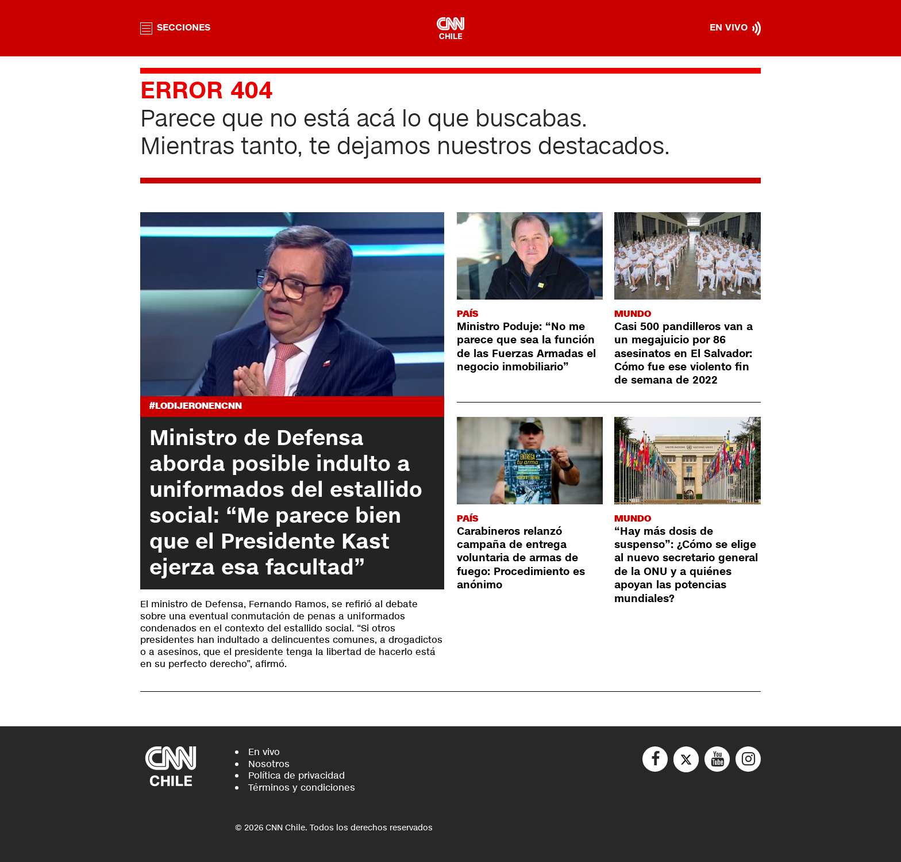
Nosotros (269, 764)
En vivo (264, 751)
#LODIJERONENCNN (195, 406)
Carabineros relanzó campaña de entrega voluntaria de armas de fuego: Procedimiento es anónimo (521, 558)
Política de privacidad (296, 775)
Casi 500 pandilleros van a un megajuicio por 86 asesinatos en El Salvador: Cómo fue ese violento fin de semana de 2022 (683, 353)
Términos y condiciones (301, 787)
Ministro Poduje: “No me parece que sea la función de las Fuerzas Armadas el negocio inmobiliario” (526, 346)
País (467, 313)
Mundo (632, 313)
